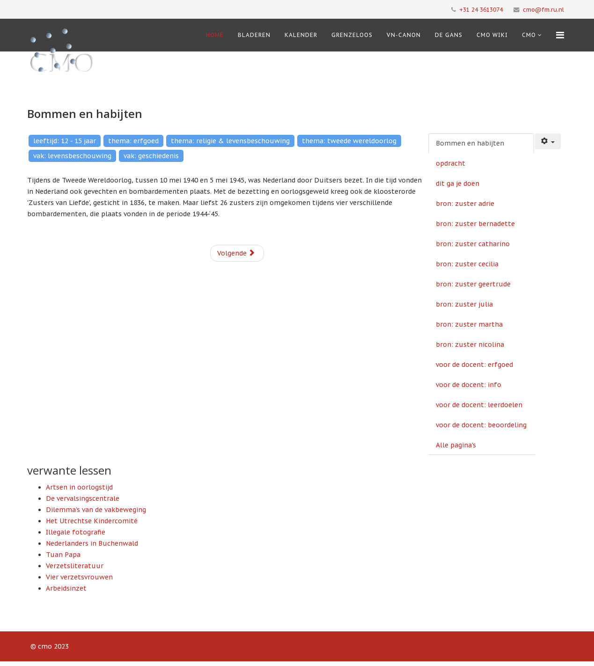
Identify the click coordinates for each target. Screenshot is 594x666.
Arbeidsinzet (66, 588)
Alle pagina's (456, 445)
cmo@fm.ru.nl (543, 9)
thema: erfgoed (133, 141)
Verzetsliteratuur (74, 566)
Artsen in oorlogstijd (79, 487)
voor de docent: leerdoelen (479, 405)
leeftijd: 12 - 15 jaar (64, 141)
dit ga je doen (457, 183)
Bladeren (254, 34)
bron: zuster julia (464, 304)
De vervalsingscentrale (82, 498)
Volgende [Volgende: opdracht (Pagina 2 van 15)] (236, 253)
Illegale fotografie (75, 532)
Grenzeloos (352, 34)
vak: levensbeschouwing (72, 156)
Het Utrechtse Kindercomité (92, 521)
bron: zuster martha (469, 324)
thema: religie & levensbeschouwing (230, 141)
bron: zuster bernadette (475, 224)
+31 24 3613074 (481, 9)
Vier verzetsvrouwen (79, 577)
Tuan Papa (63, 554)
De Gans (448, 34)
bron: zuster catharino (473, 244)
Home (215, 34)
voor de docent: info (468, 385)
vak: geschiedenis (151, 156)
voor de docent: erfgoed (474, 364)
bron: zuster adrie (465, 203)
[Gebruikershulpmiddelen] (548, 141)
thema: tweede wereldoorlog (349, 141)
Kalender (301, 34)
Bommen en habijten (470, 143)
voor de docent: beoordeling (481, 425)
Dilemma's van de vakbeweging (96, 509)
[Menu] (560, 35)
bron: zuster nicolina (470, 344)
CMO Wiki (492, 34)
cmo (529, 34)
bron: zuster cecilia (467, 264)
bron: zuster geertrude (473, 284)
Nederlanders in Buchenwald (92, 543)
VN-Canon (404, 34)
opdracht (450, 163)
